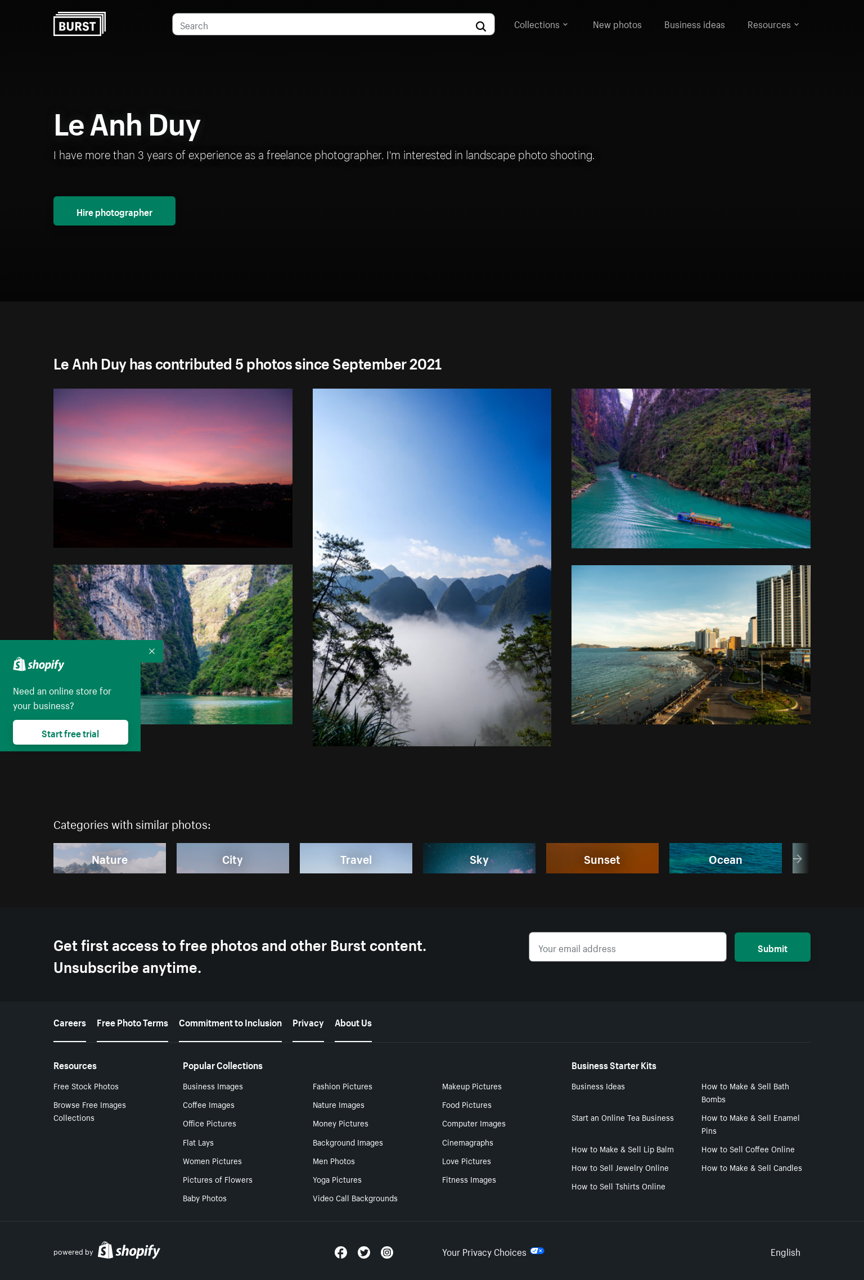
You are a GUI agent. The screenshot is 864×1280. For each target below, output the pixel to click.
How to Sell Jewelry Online (620, 1167)
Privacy (308, 1021)
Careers (69, 1021)
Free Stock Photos (86, 1085)
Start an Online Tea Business (623, 1117)
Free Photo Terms (132, 1021)
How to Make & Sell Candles (751, 1167)
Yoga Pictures (337, 1179)
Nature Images (338, 1104)
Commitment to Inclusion (230, 1021)
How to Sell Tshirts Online (618, 1185)
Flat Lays (198, 1141)
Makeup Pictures (472, 1085)
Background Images (348, 1141)
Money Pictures (340, 1122)
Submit (773, 947)
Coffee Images (209, 1104)
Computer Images (474, 1122)
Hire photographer (114, 211)
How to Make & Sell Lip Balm (623, 1148)
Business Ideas (598, 1085)
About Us (353, 1021)
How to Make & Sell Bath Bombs (745, 1092)
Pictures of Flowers (218, 1179)
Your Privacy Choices (493, 1250)
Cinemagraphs (467, 1141)
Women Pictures (212, 1160)
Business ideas (694, 23)
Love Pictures (466, 1160)
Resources (773, 23)
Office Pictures (209, 1122)
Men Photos (334, 1160)
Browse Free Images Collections (89, 1110)
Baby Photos (205, 1197)
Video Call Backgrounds (355, 1197)
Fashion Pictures (342, 1085)
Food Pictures (467, 1104)
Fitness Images (469, 1179)
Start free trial (70, 732)
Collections (541, 23)
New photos (617, 23)
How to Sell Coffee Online (748, 1148)
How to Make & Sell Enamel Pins (750, 1123)
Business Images (213, 1085)
